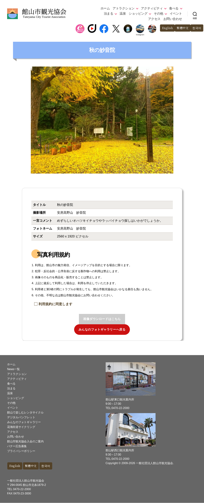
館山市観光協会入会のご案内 (25, 441)
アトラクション (124, 8)
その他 (158, 13)
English (166, 28)
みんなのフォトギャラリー (24, 422)
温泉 (123, 13)
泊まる (108, 13)
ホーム (105, 8)
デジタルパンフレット (21, 417)
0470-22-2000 (22, 489)
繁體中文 (181, 28)
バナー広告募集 (17, 446)
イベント (176, 13)
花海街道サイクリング (21, 426)
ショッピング (138, 13)
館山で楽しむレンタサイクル (25, 412)
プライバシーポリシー (21, 451)
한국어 (196, 28)
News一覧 (13, 369)
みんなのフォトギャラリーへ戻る (102, 329)
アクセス (154, 19)
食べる (174, 8)
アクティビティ (152, 8)
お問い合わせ (172, 19)
